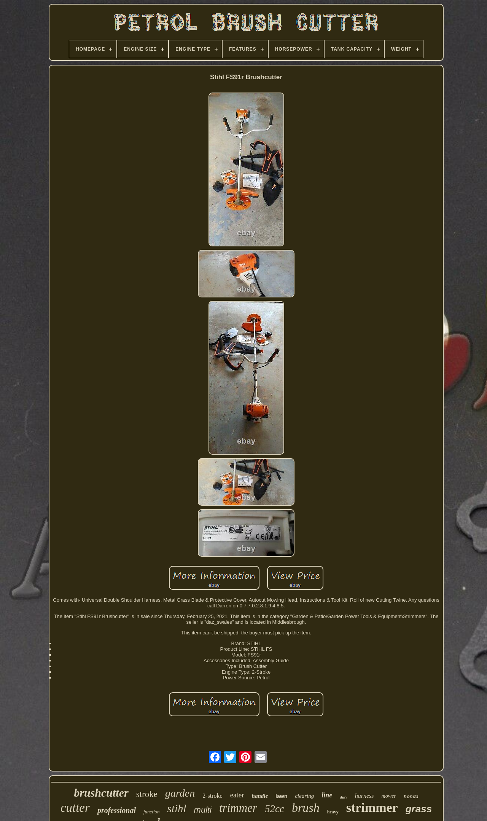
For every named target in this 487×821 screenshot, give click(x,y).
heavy (333, 812)
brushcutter (101, 792)
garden (180, 793)
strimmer (372, 807)
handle (260, 796)
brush (306, 808)
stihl (176, 808)
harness (364, 795)
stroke (147, 794)
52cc (274, 809)
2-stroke (212, 795)
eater (237, 795)
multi (203, 810)
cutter (75, 808)
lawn (281, 796)
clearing (304, 796)
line (326, 795)
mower (389, 796)
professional (116, 810)
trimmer (238, 808)
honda (411, 796)
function (151, 812)
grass (419, 809)
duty (343, 797)
